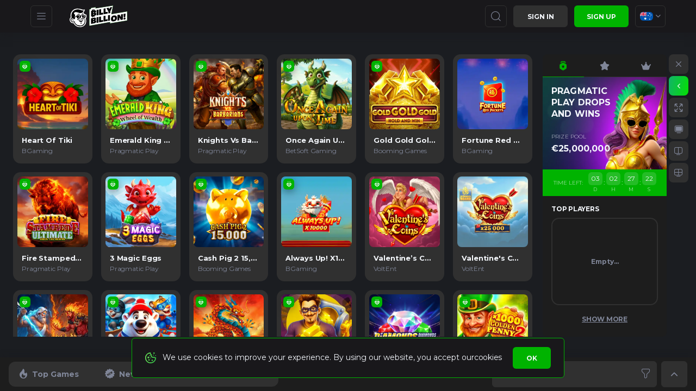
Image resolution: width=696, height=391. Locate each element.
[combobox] (650, 16)
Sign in (540, 16)
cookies (488, 357)
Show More (604, 319)
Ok (531, 358)
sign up (601, 16)
